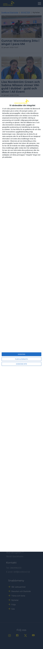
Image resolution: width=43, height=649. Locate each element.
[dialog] (21, 324)
